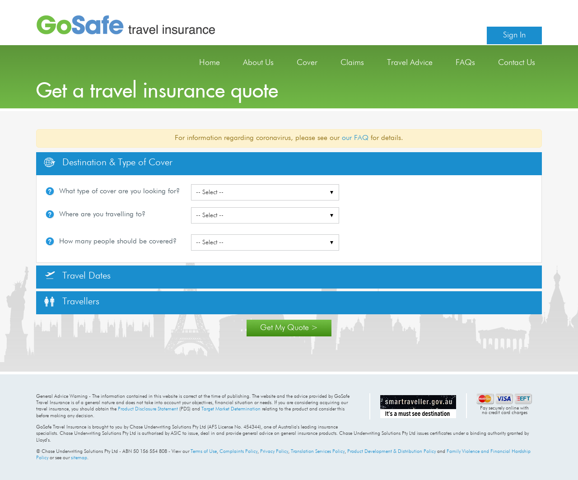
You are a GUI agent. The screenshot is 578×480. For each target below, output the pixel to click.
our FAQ (355, 138)
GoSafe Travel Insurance (126, 25)
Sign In (514, 35)
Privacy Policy (274, 451)
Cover (307, 63)
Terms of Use (204, 451)
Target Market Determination (231, 408)
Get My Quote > (289, 328)
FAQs (465, 63)
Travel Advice (410, 63)
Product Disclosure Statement (148, 408)
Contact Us (516, 63)
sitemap (79, 457)
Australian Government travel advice (418, 406)
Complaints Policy (238, 451)
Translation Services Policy (318, 451)
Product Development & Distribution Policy (391, 451)
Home (209, 63)
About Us (258, 63)
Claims (352, 63)
